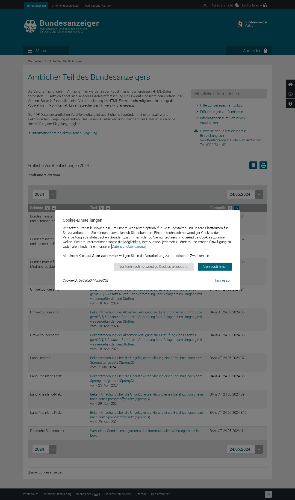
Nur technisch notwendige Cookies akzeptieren (154, 267)
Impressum (223, 280)
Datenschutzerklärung (128, 246)
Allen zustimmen (215, 267)
